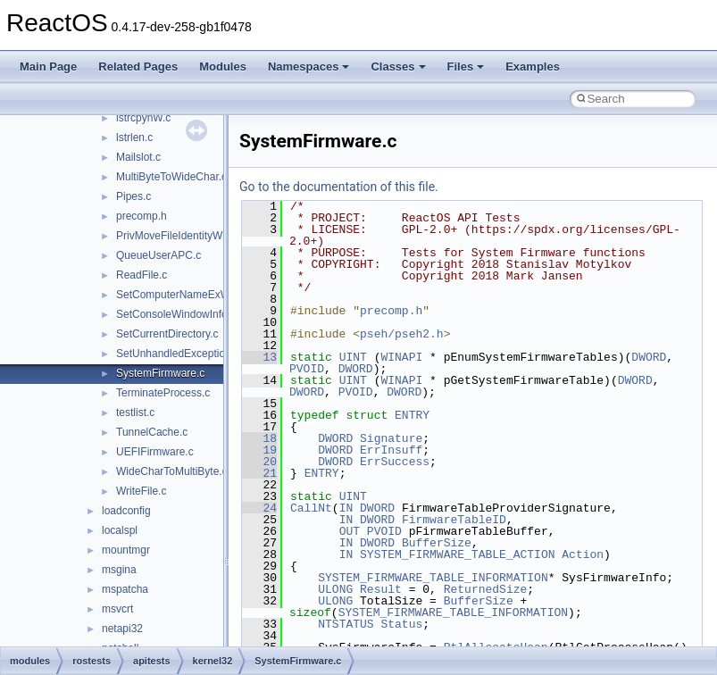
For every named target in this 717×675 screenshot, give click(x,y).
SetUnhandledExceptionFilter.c (189, 353)
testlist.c (135, 412)
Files (466, 66)
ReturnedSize (486, 589)
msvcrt (117, 609)
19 (259, 450)
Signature (391, 438)
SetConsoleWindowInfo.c (176, 314)
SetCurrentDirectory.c (167, 334)
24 (259, 508)
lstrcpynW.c (143, 118)
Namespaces (309, 66)
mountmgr (126, 550)
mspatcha (125, 589)
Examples (532, 66)
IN (346, 508)
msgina (119, 569)
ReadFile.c (141, 275)
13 (259, 357)
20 (259, 462)
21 (259, 473)
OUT (349, 531)
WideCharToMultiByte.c (172, 471)
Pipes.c (133, 196)
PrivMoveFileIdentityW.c (173, 235)
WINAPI (401, 357)
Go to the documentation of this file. (338, 186)
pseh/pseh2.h (402, 334)
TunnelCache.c (152, 432)
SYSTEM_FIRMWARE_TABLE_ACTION (457, 554)
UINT (353, 357)
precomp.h (141, 216)
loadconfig (126, 510)
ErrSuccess (394, 462)
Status (401, 624)
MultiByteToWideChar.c (171, 177)
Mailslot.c (138, 157)
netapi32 (122, 628)
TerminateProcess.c (163, 393)
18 (259, 438)
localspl (120, 530)
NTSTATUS (345, 624)
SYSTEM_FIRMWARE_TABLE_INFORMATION (432, 578)
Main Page (48, 66)
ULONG (335, 589)
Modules (222, 66)
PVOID (306, 369)
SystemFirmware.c (160, 373)
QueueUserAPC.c (158, 255)
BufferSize (436, 543)
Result (381, 589)
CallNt (311, 508)
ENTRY (412, 415)
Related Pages (138, 66)
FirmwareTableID (454, 520)
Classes (398, 66)
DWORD (648, 357)
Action (583, 554)
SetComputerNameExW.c (177, 294)
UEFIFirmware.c (155, 452)
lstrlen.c (134, 137)
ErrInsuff (391, 450)
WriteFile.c (141, 491)
